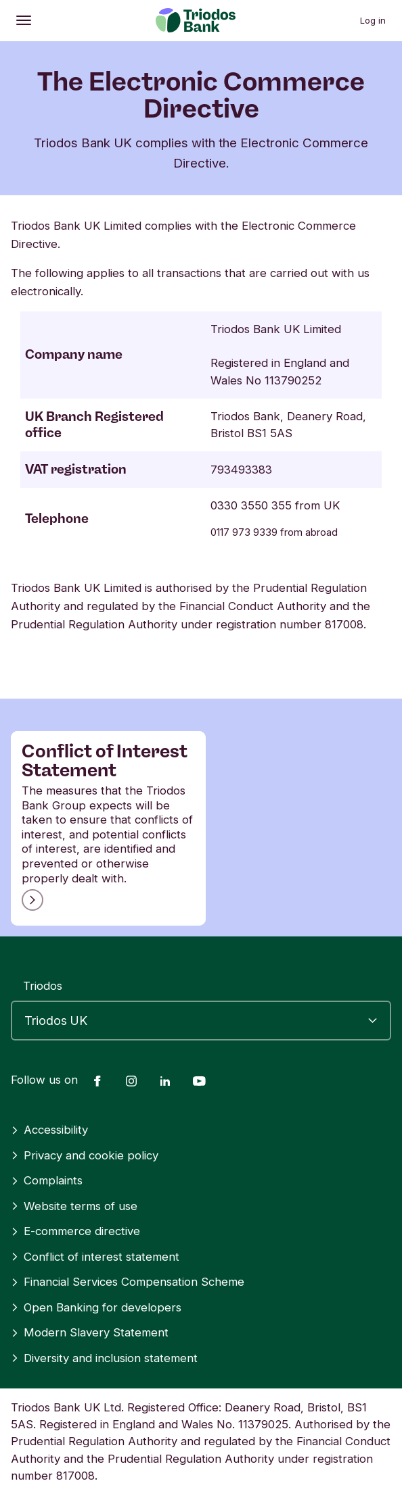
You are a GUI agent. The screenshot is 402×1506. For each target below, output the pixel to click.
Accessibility (49, 1129)
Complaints (47, 1180)
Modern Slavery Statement (90, 1332)
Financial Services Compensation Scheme (127, 1281)
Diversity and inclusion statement (104, 1358)
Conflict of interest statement (95, 1256)
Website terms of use (74, 1206)
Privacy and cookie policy (84, 1155)
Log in (373, 20)
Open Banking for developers (96, 1307)
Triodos (42, 986)
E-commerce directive (75, 1231)
